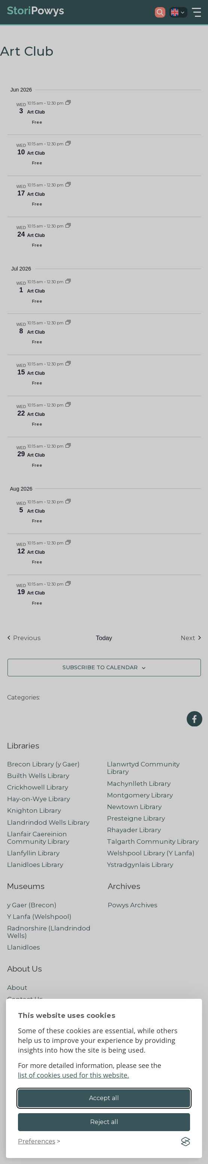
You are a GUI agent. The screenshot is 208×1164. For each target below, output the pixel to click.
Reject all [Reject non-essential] (104, 1122)
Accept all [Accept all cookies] (104, 1098)
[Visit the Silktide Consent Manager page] (185, 1141)
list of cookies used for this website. (73, 1075)
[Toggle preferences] (39, 1141)
